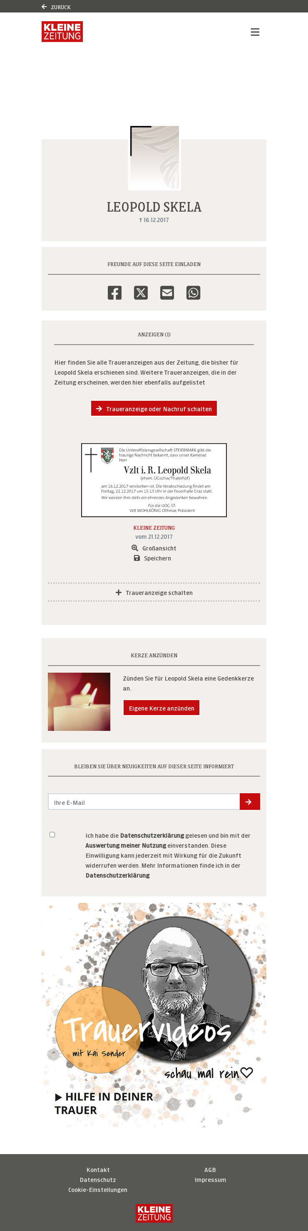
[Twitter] (141, 287)
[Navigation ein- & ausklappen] (255, 31)
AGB (210, 1169)
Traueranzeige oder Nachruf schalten (154, 408)
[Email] (167, 287)
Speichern (152, 557)
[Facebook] (115, 287)
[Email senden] (144, 801)
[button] (250, 801)
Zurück (56, 6)
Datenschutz (97, 1179)
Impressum (210, 1179)
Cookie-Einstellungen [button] (97, 1189)
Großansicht (154, 547)
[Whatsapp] (193, 287)
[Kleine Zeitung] (154, 1213)
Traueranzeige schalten (154, 592)
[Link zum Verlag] (62, 31)
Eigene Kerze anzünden (161, 707)
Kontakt (98, 1169)
